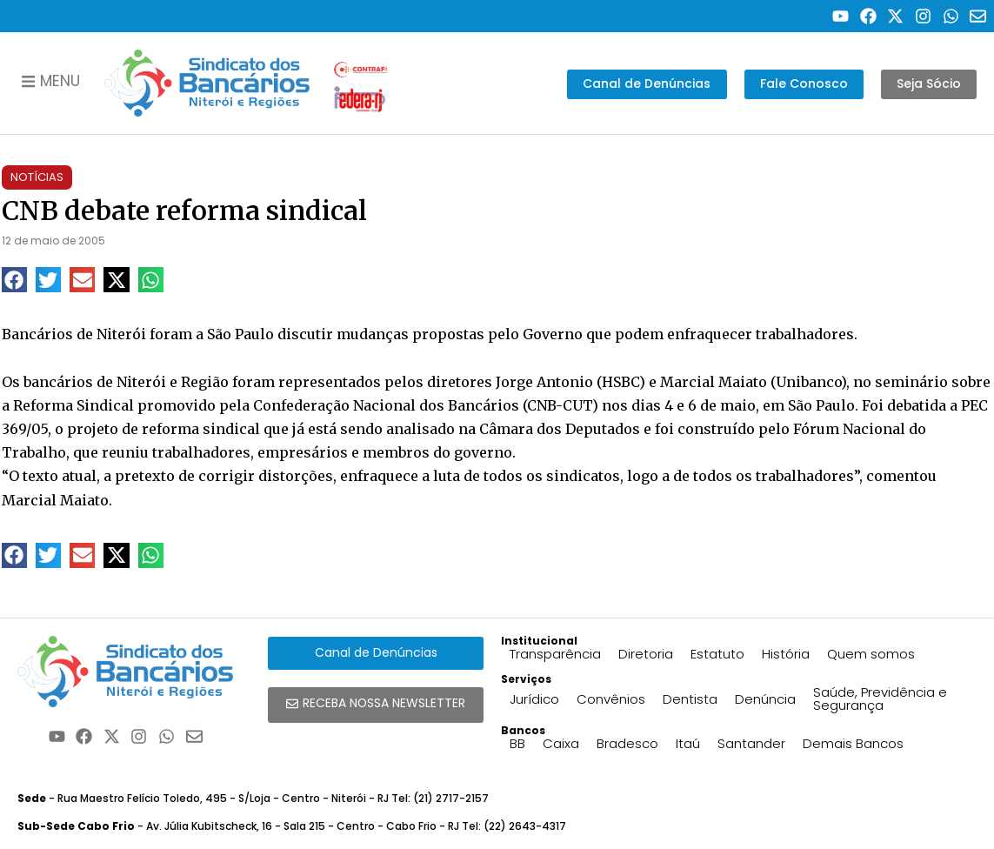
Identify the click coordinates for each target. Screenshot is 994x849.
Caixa (561, 743)
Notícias (36, 177)
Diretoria (645, 654)
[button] (14, 279)
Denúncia (765, 699)
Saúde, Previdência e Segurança (880, 698)
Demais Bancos (853, 743)
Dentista (690, 699)
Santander (751, 743)
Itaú (688, 743)
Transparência (555, 654)
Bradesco (627, 743)
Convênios (611, 699)
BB (517, 743)
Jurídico (534, 699)
